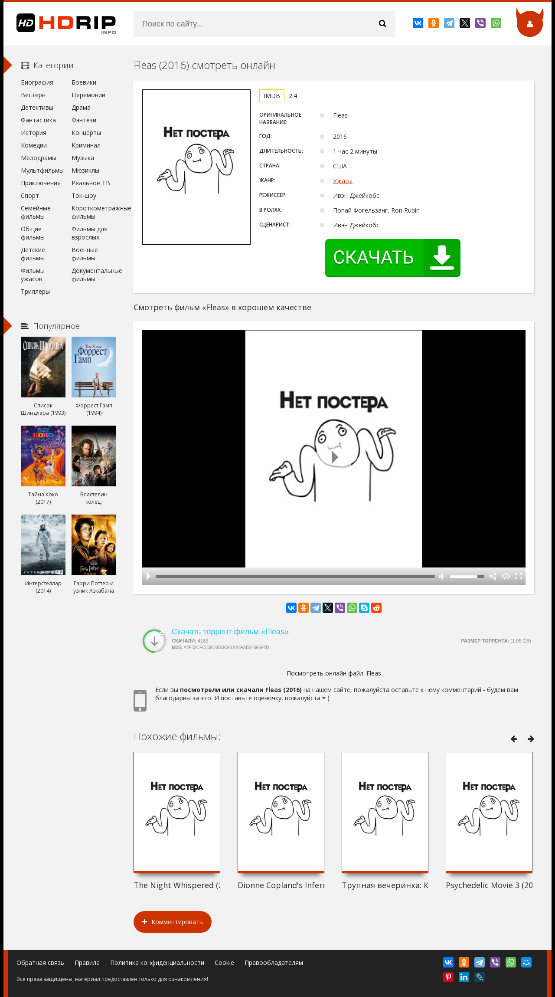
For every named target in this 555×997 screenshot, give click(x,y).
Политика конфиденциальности (157, 962)
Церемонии (88, 95)
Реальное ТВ (91, 183)
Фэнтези (84, 120)
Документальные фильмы (94, 274)
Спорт (30, 195)
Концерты (86, 132)
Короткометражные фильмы (94, 212)
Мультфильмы (42, 170)
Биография (37, 82)
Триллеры (35, 291)
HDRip (59, 24)
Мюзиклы (85, 170)
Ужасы (343, 181)
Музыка (83, 158)
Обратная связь (40, 962)
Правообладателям (274, 962)
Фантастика (38, 120)
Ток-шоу (84, 195)
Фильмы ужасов (33, 274)
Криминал (86, 145)
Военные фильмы (85, 254)
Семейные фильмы (36, 212)
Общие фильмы (33, 233)
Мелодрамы (38, 158)
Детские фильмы (33, 254)
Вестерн (33, 95)
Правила (87, 962)
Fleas (373, 673)
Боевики (84, 82)
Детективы (37, 107)
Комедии (34, 145)
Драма (81, 107)
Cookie (224, 962)
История (33, 132)
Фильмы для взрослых (90, 233)
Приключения (41, 183)
